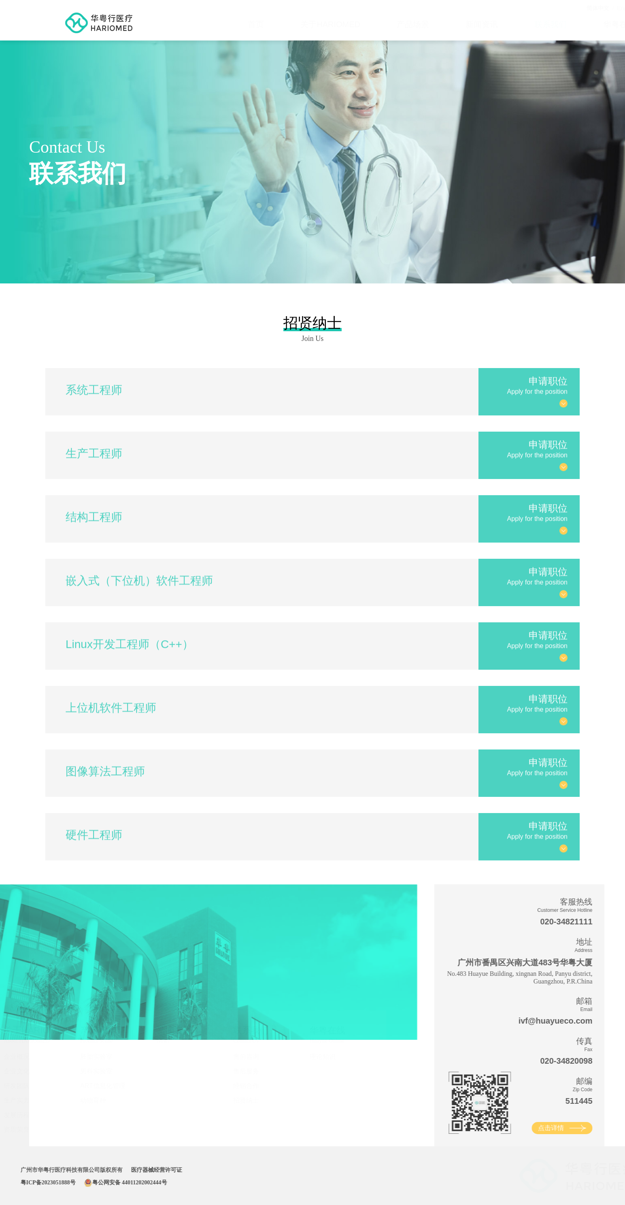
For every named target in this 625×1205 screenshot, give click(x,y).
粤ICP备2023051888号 (29, 1182)
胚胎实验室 (109, 1056)
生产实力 (29, 1100)
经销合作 (259, 1085)
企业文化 (29, 1071)
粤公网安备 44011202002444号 (107, 1182)
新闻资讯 (443, 24)
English (588, 8)
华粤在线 (581, 24)
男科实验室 (109, 1071)
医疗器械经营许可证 (138, 1170)
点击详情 (569, 1127)
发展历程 (29, 1114)
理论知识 (335, 1056)
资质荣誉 (29, 1129)
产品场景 (375, 24)
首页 (218, 24)
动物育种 (106, 1100)
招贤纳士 (259, 1100)
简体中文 (559, 8)
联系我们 (512, 24)
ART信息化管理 (115, 1085)
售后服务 (259, 1071)
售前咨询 (259, 1056)
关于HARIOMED (292, 24)
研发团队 (29, 1085)
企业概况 (29, 1056)
